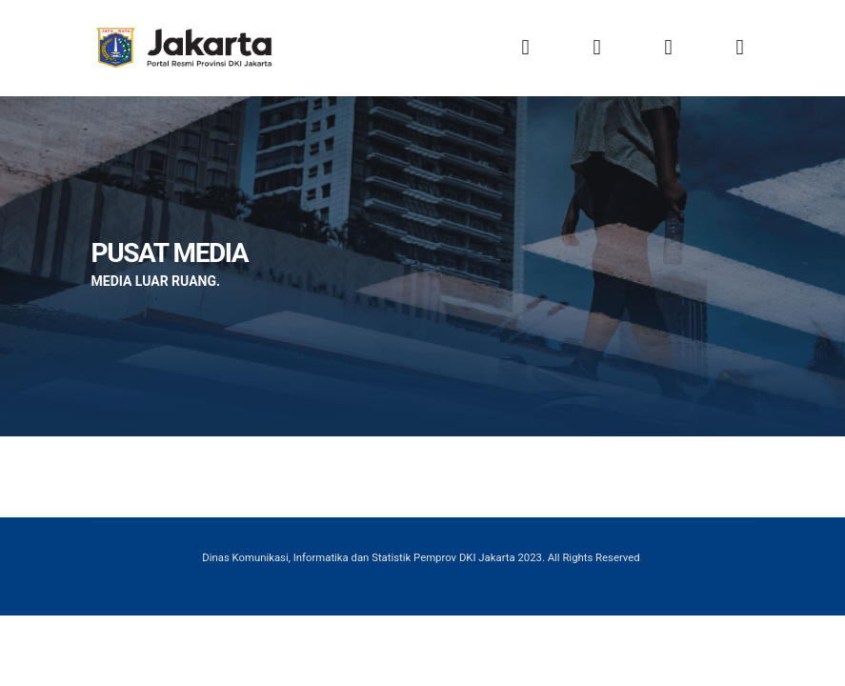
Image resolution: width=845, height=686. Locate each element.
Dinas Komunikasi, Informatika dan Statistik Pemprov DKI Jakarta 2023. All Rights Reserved (420, 557)
